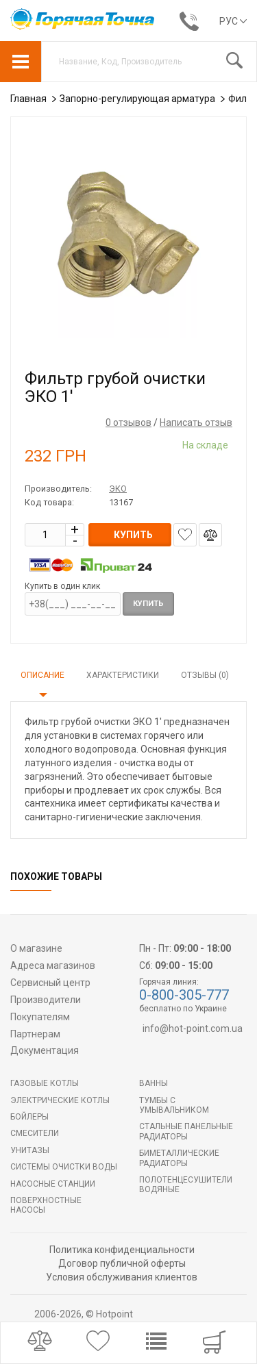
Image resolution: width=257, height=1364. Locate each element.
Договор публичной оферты (122, 1263)
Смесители (34, 1133)
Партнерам (35, 1033)
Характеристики (122, 675)
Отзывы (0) (205, 675)
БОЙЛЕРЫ (29, 1117)
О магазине (36, 948)
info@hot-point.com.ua (193, 1028)
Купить (148, 603)
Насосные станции (52, 1184)
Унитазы (29, 1150)
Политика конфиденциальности (122, 1249)
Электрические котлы (60, 1100)
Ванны (153, 1083)
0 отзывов (128, 422)
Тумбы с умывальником (174, 1105)
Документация (44, 1050)
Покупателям (40, 1016)
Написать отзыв (196, 422)
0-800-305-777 (184, 995)
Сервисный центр (50, 982)
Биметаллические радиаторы (179, 1157)
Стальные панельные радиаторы (186, 1131)
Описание (42, 675)
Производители (45, 999)
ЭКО (118, 488)
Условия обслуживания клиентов (121, 1277)
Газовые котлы (44, 1083)
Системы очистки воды (63, 1167)
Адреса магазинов (52, 965)
